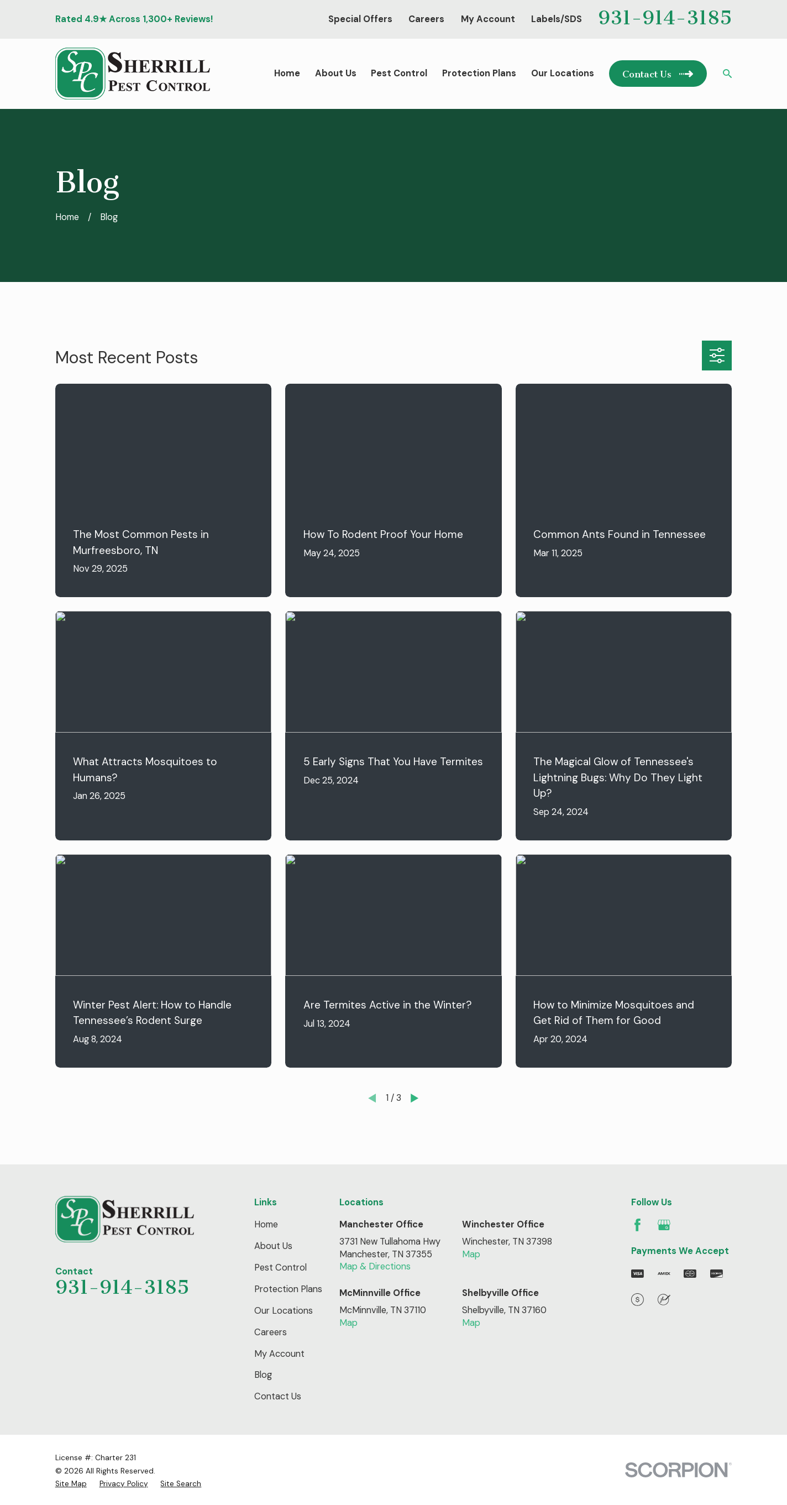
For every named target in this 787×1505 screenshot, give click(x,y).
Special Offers (360, 19)
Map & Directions (375, 1266)
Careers (426, 19)
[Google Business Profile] (664, 1225)
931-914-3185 (665, 17)
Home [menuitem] (287, 73)
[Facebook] (637, 1225)
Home (266, 1224)
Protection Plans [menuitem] (479, 73)
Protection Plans (288, 1289)
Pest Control (280, 1267)
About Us (273, 1246)
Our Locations (283, 1310)
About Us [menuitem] (335, 73)
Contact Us (277, 1396)
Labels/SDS (556, 19)
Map (471, 1254)
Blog (263, 1375)
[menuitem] (71, 1483)
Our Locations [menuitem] (562, 73)
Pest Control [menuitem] (399, 73)
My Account (488, 19)
